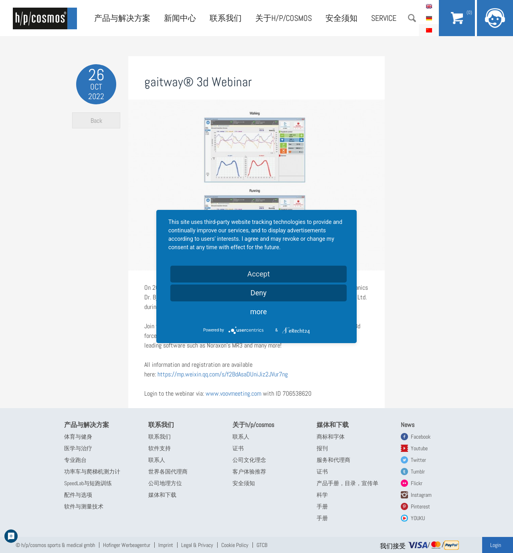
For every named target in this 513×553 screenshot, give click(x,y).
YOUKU (418, 518)
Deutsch (429, 18)
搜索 (412, 18)
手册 (322, 506)
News (407, 425)
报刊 (322, 448)
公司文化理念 (249, 460)
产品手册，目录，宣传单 (347, 483)
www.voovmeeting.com (233, 393)
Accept (258, 274)
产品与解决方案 (122, 18)
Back (96, 120)
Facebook (420, 436)
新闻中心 (180, 18)
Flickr (416, 483)
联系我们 (226, 18)
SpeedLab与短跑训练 (88, 483)
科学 (322, 494)
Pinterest (420, 506)
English (429, 6)
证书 (238, 448)
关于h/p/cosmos (283, 18)
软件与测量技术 (83, 506)
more (258, 311)
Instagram (421, 494)
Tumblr (418, 471)
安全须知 (341, 18)
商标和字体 (331, 436)
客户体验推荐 (249, 471)
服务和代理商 (333, 460)
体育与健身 (78, 436)
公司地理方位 (165, 483)
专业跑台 (75, 460)
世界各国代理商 (168, 471)
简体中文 (429, 30)
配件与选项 (78, 494)
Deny (258, 293)
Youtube (419, 448)
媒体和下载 (162, 494)
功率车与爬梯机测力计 (92, 471)
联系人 (156, 460)
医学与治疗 (78, 448)
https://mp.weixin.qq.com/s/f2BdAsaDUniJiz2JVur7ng (223, 374)
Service (383, 18)
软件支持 (159, 448)
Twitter (418, 460)
